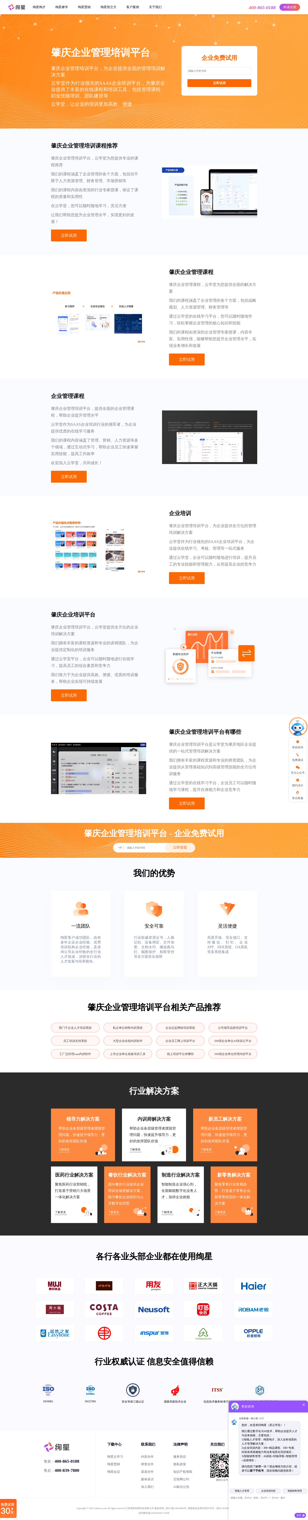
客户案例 (132, 7)
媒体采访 (147, 1479)
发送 (298, 1515)
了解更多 (64, 1149)
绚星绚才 (39, 7)
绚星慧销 (84, 7)
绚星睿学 (61, 7)
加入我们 (147, 1486)
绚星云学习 (115, 1456)
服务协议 (179, 1456)
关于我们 (155, 7)
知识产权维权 (182, 1471)
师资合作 (147, 1464)
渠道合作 (147, 1471)
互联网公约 (181, 1479)
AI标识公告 (181, 1486)
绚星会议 (113, 1471)
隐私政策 (179, 1464)
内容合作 (147, 1456)
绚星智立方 (108, 7)
